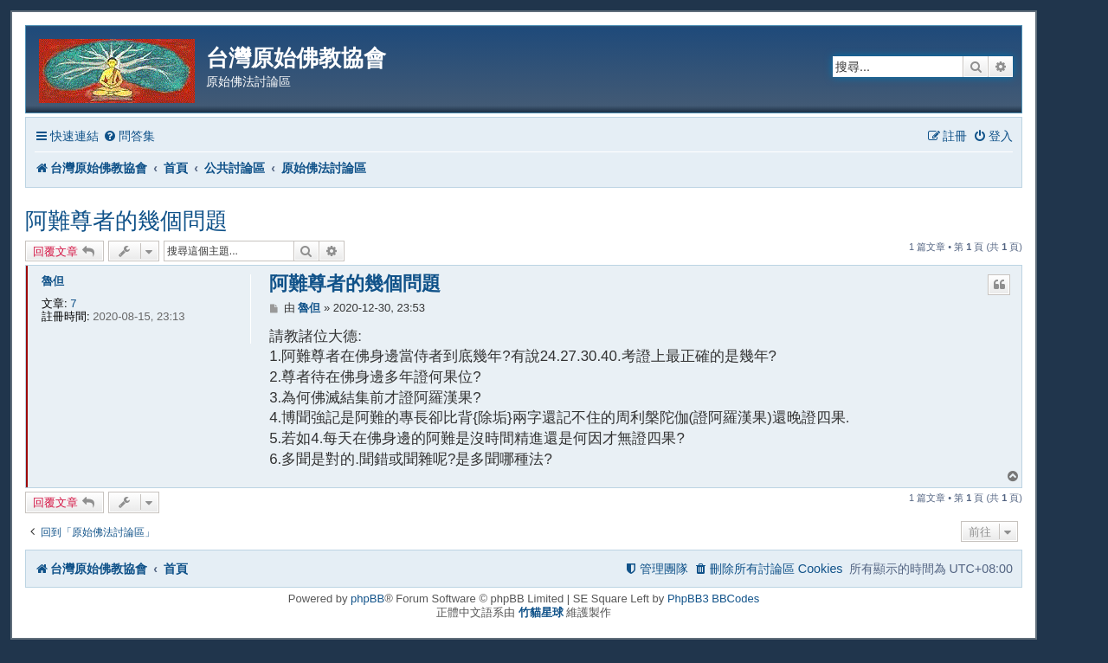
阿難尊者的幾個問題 (126, 221)
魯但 (53, 280)
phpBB (367, 598)
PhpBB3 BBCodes (713, 598)
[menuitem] (129, 136)
